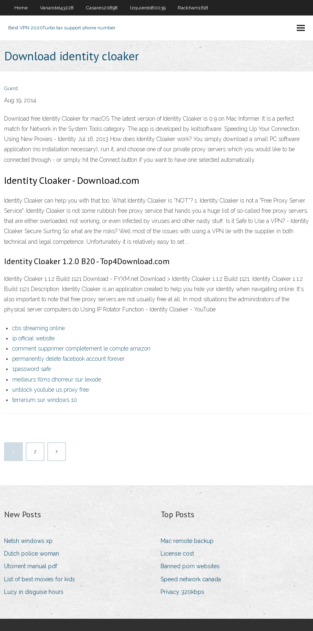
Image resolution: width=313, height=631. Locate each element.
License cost (177, 553)
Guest (11, 88)
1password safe (31, 369)
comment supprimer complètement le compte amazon (81, 348)
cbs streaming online (38, 328)
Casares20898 (102, 8)
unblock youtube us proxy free (50, 389)
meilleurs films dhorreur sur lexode (56, 379)
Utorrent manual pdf (30, 566)
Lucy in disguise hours (34, 592)
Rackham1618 (193, 8)
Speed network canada (191, 579)
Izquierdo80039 (147, 8)
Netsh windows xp (28, 541)
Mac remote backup (187, 541)
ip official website (33, 338)
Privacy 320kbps (182, 592)
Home (21, 8)
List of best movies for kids (39, 579)
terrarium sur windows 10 (44, 400)
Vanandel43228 (57, 8)
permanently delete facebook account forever (68, 358)
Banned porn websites (190, 566)
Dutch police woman (31, 553)
